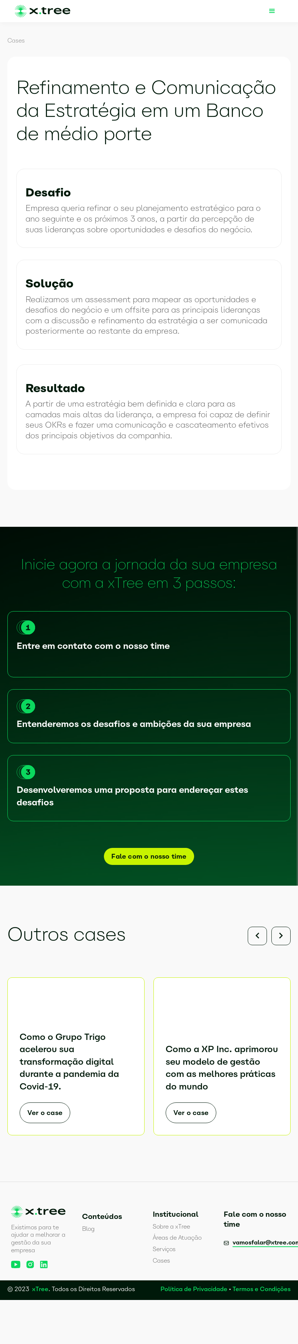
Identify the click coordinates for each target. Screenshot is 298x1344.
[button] (272, 11)
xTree (40, 1289)
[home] (42, 11)
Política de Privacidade (193, 1289)
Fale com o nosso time (148, 856)
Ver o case (44, 1113)
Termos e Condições (262, 1289)
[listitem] (76, 1051)
